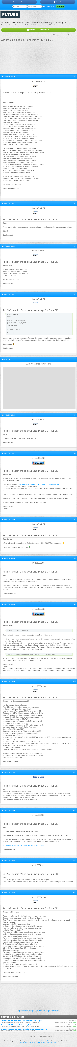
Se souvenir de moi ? (49, 6)
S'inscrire (57, 2)
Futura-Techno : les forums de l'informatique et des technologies (33, 23)
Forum (7, 23)
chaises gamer (52, 1042)
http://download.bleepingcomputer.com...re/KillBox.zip (39, 484)
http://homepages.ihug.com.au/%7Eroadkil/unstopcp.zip (23, 845)
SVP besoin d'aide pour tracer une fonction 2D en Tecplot (21, 1021)
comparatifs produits (42, 1041)
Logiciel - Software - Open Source (12, 25)
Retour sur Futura (19, 2)
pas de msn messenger (26, 1011)
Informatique (60, 23)
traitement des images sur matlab (47, 1011)
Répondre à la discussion (38, 30)
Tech (16, 1041)
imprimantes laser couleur (28, 1042)
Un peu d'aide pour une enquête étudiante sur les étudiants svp (24, 1029)
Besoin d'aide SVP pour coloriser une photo (16, 1025)
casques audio (41, 1042)
